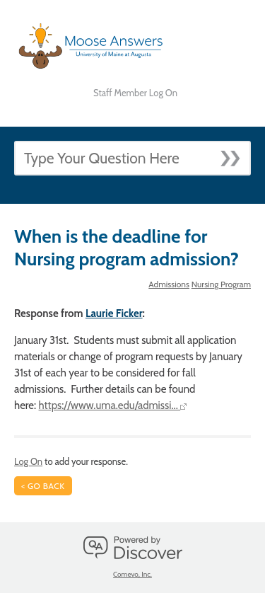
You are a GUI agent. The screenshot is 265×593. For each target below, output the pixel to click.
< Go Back (43, 485)
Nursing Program (221, 284)
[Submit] (234, 154)
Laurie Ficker (114, 313)
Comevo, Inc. (132, 574)
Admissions (168, 284)
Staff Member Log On (135, 92)
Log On (28, 461)
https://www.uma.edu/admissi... (113, 405)
